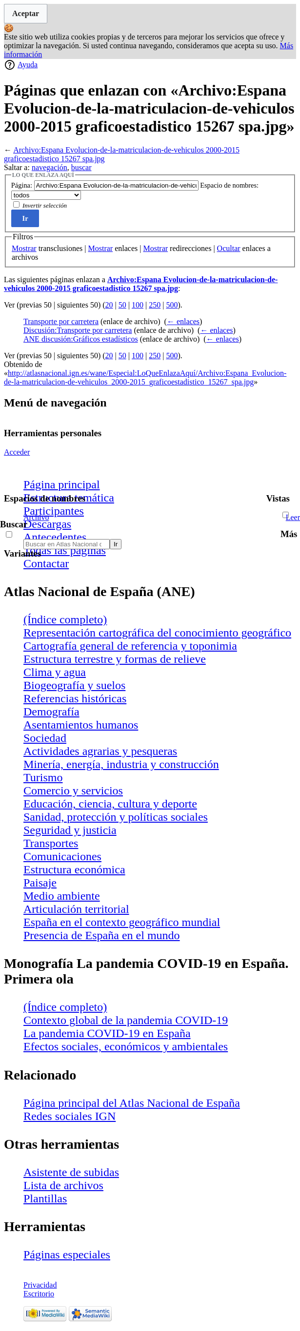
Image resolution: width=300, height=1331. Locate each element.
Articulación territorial (76, 909)
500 (172, 305)
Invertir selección (44, 205)
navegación (49, 167)
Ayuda (28, 64)
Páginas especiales (66, 1254)
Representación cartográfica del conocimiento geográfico (157, 632)
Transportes (50, 843)
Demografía (51, 711)
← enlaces (183, 321)
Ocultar (228, 248)
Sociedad (44, 738)
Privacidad (40, 1285)
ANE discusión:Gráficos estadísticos (80, 339)
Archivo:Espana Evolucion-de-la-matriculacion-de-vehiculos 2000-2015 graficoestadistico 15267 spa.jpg (141, 283)
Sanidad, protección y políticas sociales (115, 816)
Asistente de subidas (71, 1172)
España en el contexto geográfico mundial (121, 922)
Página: (21, 185)
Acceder (17, 452)
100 (137, 305)
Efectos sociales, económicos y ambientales (125, 1046)
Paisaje (40, 882)
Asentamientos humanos (80, 724)
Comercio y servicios (73, 790)
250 (154, 305)
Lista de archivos (63, 1185)
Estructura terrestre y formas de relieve (114, 659)
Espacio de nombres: (229, 185)
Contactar (46, 563)
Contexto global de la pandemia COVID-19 (125, 1020)
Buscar (13, 524)
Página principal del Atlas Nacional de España (131, 1103)
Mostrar (24, 248)
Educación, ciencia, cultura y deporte (110, 803)
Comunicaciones (62, 856)
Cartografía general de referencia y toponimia (130, 645)
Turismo (42, 777)
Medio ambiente (61, 895)
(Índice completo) (65, 619)
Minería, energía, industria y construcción (121, 764)
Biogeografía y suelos (74, 685)
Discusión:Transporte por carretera (77, 330)
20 (109, 305)
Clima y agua (54, 672)
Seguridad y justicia (70, 830)
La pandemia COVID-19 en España (107, 1033)
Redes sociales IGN (69, 1116)
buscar (81, 167)
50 (122, 305)
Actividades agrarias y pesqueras (100, 751)
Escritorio (38, 1294)
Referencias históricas (74, 698)
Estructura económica (74, 869)
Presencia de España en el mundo (101, 935)
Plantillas (45, 1198)
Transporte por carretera (61, 321)
